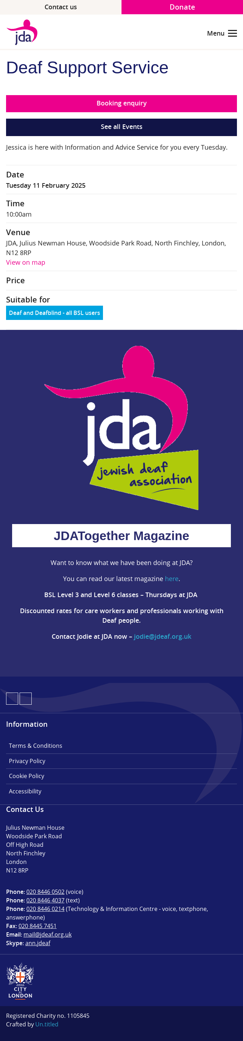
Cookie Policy (26, 776)
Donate (182, 7)
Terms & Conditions (35, 746)
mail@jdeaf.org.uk (48, 934)
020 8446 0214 (45, 909)
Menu (222, 33)
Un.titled (46, 1024)
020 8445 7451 (38, 926)
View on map (25, 262)
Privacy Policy (27, 761)
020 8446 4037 (45, 900)
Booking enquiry (122, 103)
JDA (24, 32)
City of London (20, 981)
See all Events (122, 126)
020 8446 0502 (45, 892)
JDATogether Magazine (121, 536)
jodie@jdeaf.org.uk (162, 636)
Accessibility (25, 791)
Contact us (61, 6)
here (172, 578)
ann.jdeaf (37, 943)
